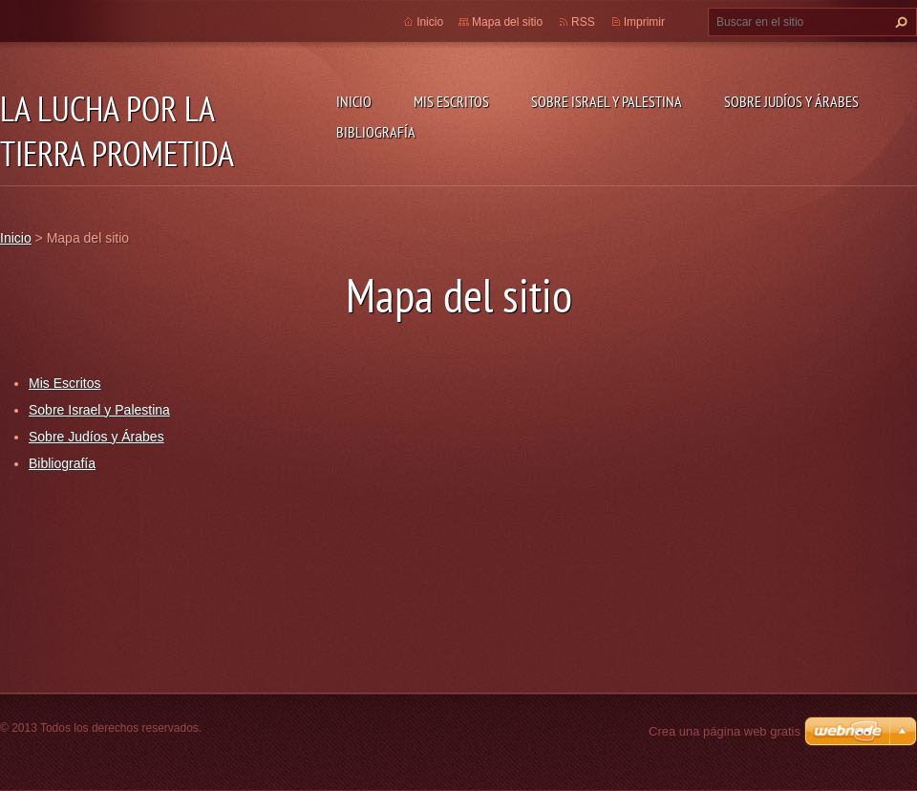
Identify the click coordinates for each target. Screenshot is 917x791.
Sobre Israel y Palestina (606, 101)
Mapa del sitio (507, 22)
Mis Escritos (451, 101)
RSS (583, 22)
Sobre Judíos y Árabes (791, 101)
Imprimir (644, 22)
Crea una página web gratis (724, 731)
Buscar (899, 22)
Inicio (354, 101)
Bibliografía (376, 131)
